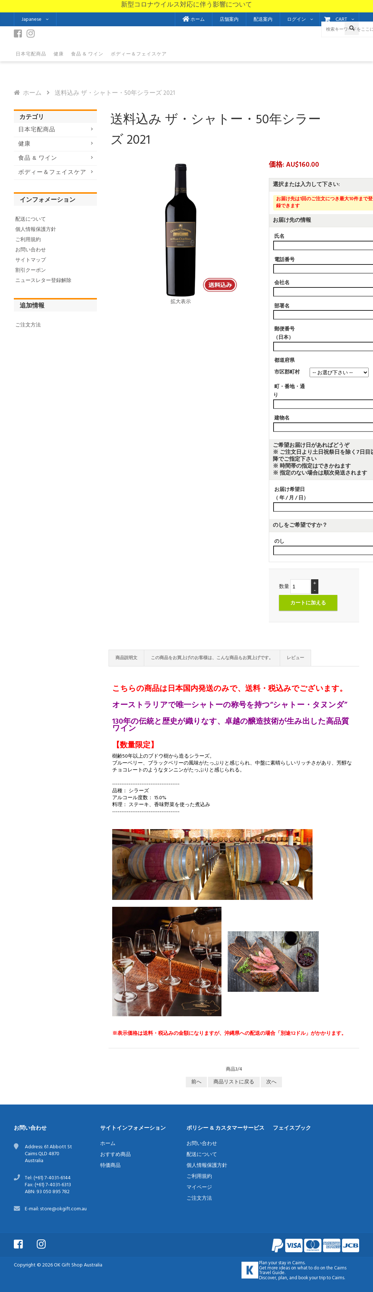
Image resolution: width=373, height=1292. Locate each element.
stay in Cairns (291, 1263)
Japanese (31, 19)
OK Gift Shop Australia (78, 1265)
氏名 (279, 236)
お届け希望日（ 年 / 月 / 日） (291, 494)
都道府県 (284, 360)
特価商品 (110, 1165)
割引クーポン (30, 270)
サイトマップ (30, 260)
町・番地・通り (289, 391)
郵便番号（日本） (284, 333)
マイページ (199, 1187)
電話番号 (284, 260)
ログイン (296, 19)
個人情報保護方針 (35, 229)
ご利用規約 (28, 240)
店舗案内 (229, 19)
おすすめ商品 (115, 1154)
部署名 (282, 306)
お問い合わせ (30, 250)
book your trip (312, 1278)
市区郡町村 (287, 372)
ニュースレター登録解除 (43, 280)
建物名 (282, 418)
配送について (30, 219)
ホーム (193, 19)
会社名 (282, 283)
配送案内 (263, 19)
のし (279, 541)
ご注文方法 (28, 325)
